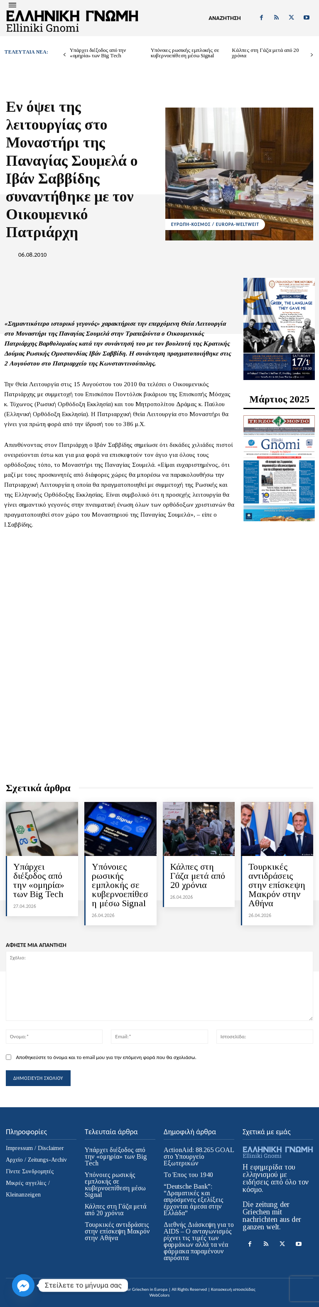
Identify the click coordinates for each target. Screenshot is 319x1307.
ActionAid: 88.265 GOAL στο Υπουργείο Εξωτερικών (199, 1156)
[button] (225, 18)
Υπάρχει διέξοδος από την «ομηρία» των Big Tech (98, 53)
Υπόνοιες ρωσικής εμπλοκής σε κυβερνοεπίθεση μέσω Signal (185, 53)
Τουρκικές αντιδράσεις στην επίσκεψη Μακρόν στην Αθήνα (276, 884)
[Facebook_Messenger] (23, 1285)
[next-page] (312, 55)
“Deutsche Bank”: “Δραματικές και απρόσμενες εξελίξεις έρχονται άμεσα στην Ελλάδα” (193, 1199)
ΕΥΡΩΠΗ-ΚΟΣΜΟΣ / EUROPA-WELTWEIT (215, 224)
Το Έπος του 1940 (188, 1174)
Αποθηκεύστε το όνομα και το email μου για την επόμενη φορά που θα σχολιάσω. (106, 1057)
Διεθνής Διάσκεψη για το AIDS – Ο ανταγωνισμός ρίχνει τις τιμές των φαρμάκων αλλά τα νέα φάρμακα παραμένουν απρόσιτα (199, 1241)
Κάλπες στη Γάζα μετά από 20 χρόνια (265, 53)
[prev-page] (64, 55)
